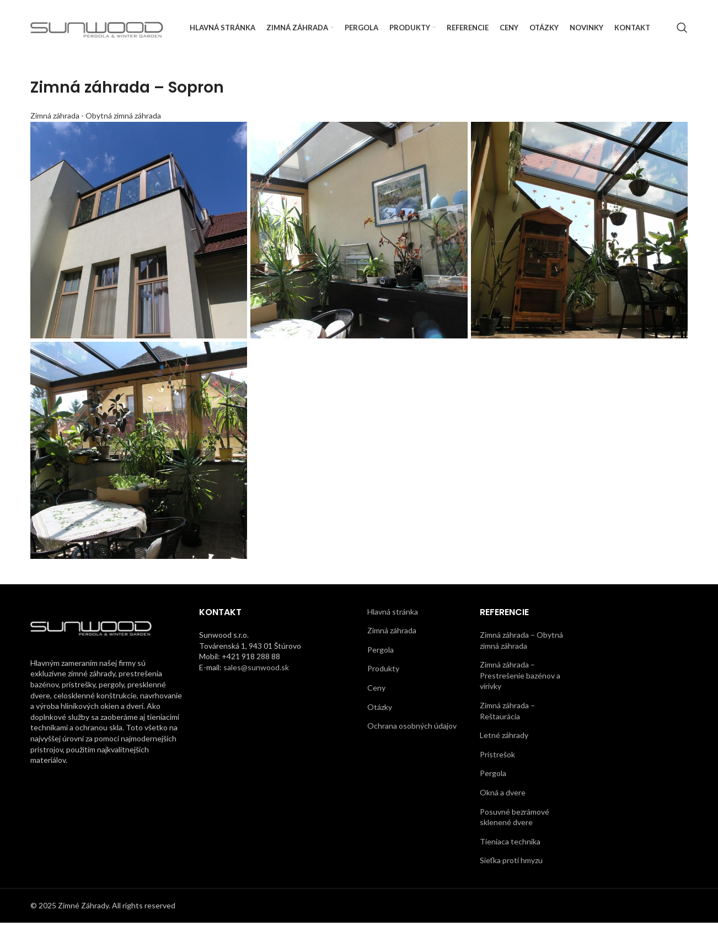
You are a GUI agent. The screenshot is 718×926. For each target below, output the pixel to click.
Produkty (383, 671)
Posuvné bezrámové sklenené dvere (514, 820)
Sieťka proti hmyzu (511, 863)
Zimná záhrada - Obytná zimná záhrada (95, 118)
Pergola (380, 652)
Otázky (379, 709)
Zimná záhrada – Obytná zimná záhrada (521, 643)
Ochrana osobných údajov (412, 729)
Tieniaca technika (510, 844)
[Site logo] (96, 28)
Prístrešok (497, 757)
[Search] (682, 29)
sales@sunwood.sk (256, 670)
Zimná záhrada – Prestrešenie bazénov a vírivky (520, 678)
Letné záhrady (504, 738)
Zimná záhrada (391, 633)
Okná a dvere (503, 795)
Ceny (376, 691)
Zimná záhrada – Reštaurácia (507, 714)
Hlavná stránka (392, 614)
